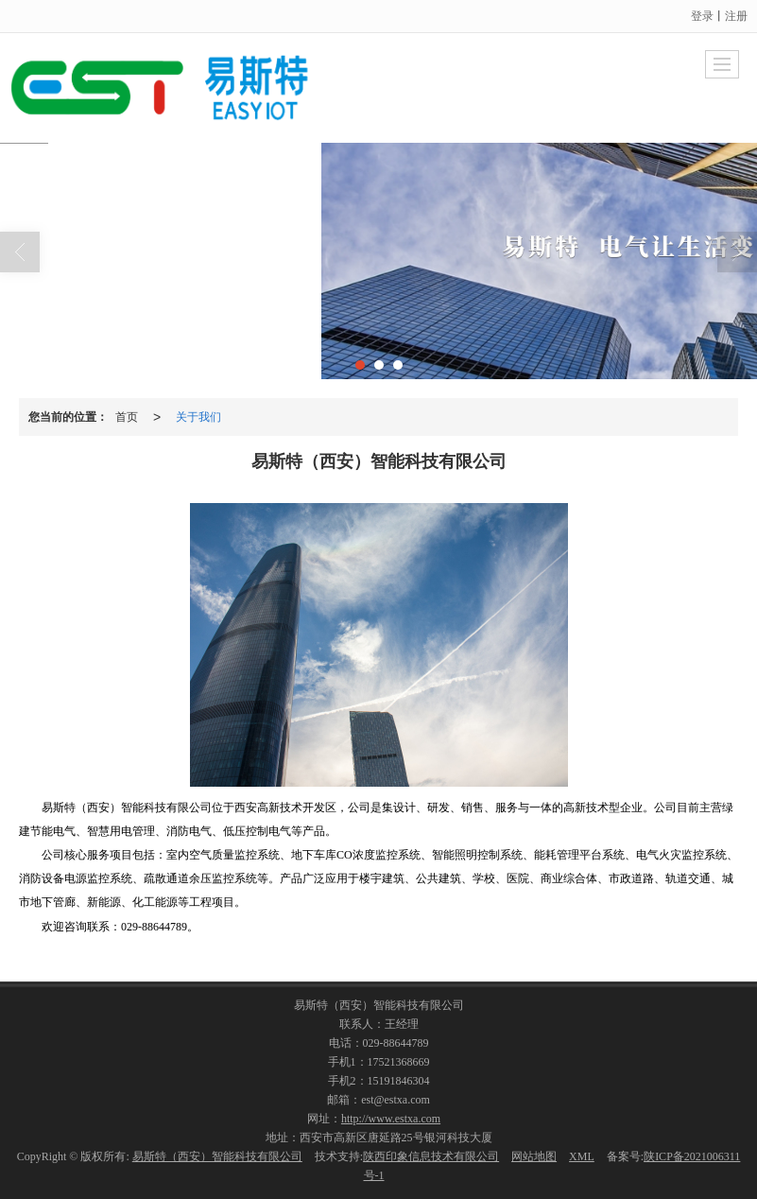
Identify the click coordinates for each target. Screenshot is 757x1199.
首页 (126, 417)
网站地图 (534, 1156)
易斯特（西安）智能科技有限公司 (217, 1156)
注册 (736, 16)
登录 (702, 16)
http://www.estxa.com (390, 1118)
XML (581, 1156)
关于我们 (198, 417)
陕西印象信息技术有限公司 (431, 1156)
